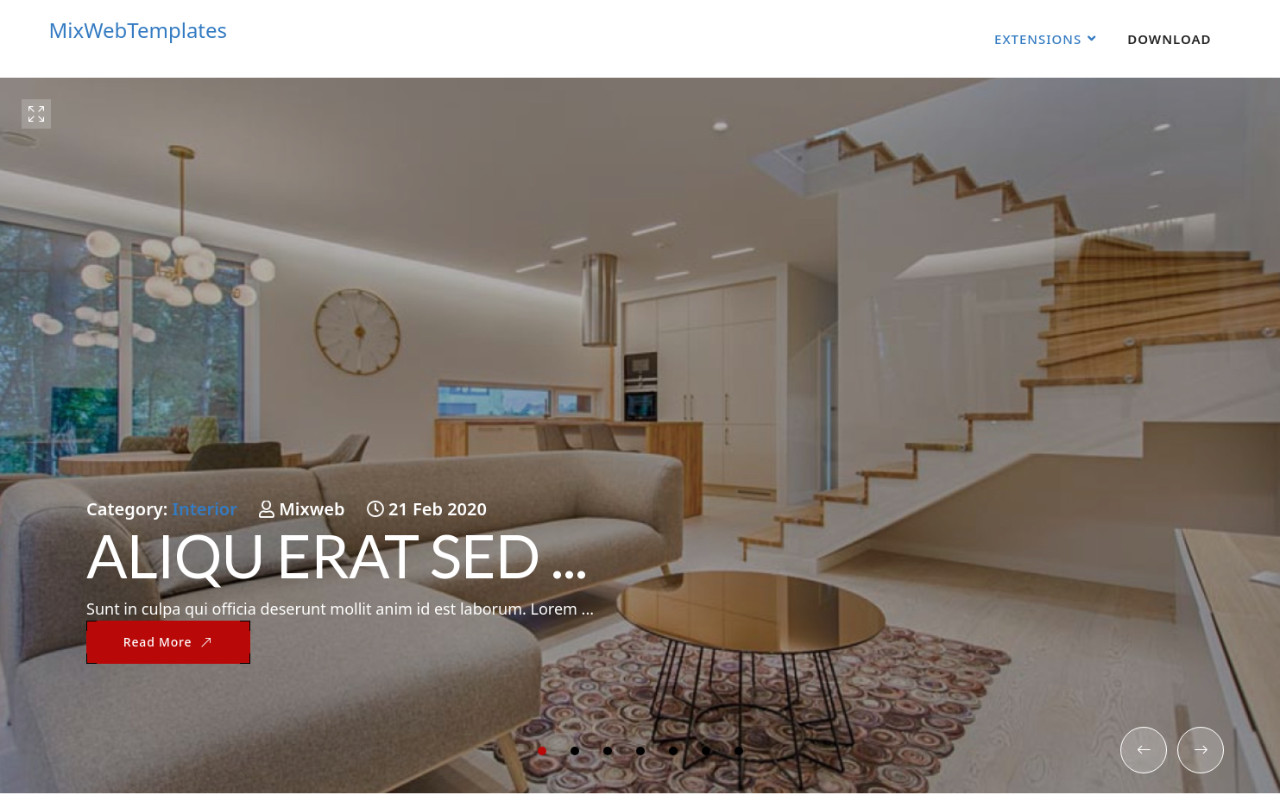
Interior (205, 509)
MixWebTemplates (138, 30)
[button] (542, 751)
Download (1169, 38)
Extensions (1037, 38)
